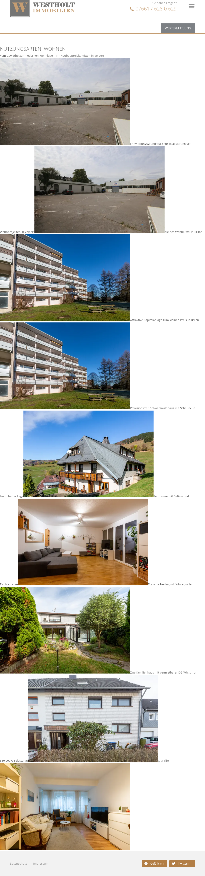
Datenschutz (18, 863)
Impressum (40, 863)
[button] (154, 863)
